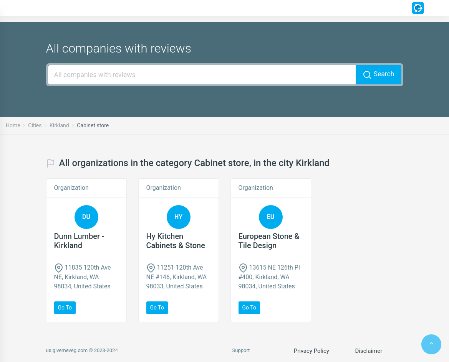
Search (378, 74)
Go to (65, 307)
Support (241, 350)
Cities (34, 125)
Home (13, 125)
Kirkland (59, 125)
